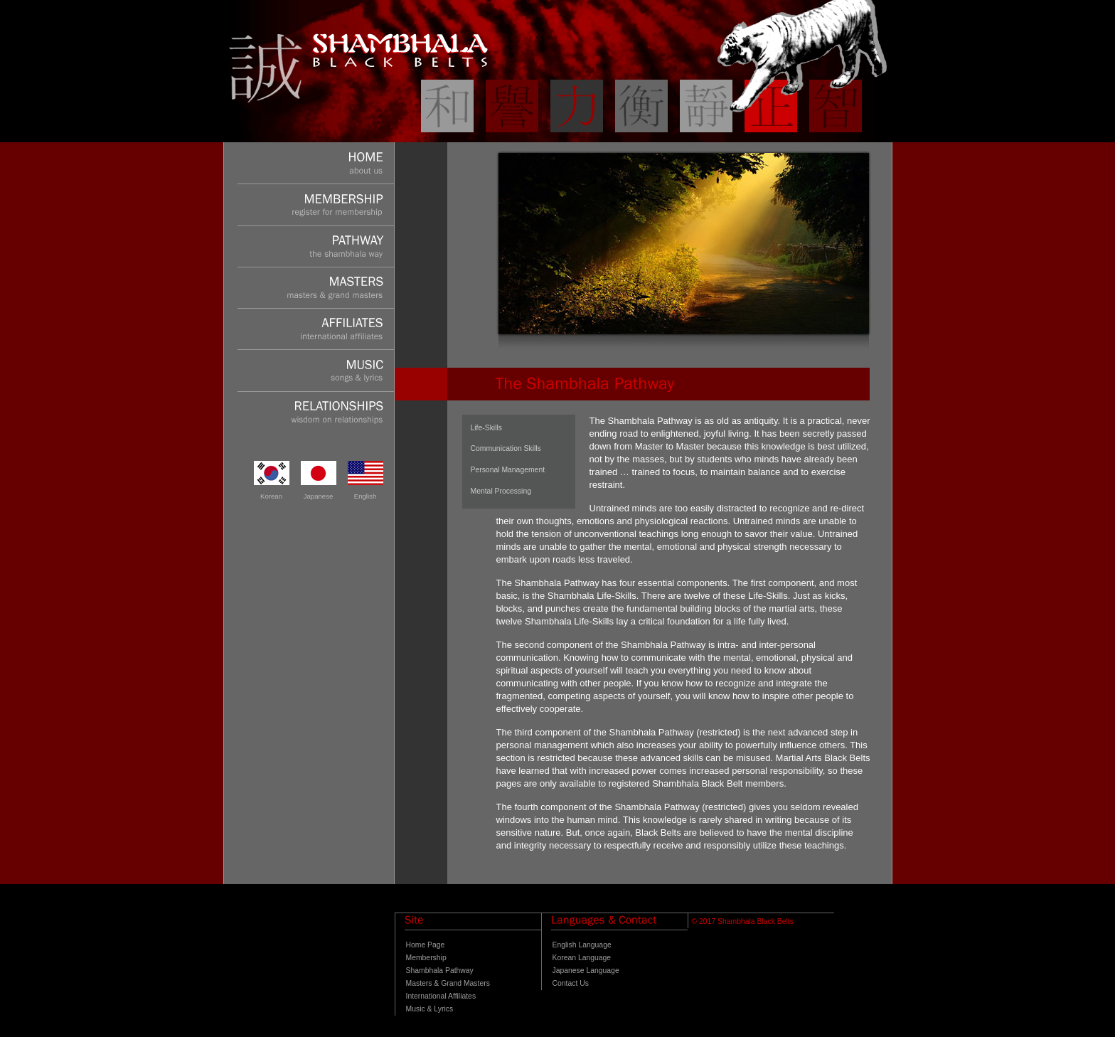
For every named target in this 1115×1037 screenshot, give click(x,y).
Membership (426, 958)
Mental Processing (501, 491)
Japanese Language (586, 970)
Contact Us (571, 983)
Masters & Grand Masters (448, 983)
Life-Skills (486, 428)
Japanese (319, 496)
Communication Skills (506, 448)
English (365, 496)
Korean (271, 496)
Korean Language (582, 958)
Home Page (425, 945)
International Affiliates (441, 996)
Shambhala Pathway (440, 970)
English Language (582, 945)
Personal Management (508, 470)
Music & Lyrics (430, 1009)
